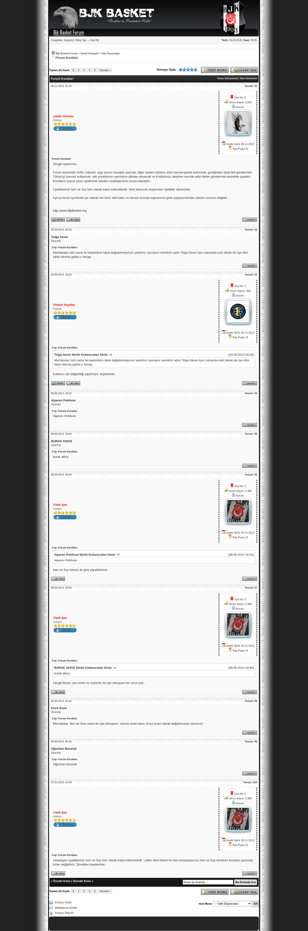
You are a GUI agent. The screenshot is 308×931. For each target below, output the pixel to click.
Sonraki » (105, 70)
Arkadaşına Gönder (66, 907)
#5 (255, 433)
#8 (255, 701)
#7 (255, 587)
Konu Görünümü (227, 78)
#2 (255, 229)
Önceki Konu (61, 881)
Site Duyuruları (111, 53)
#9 (255, 741)
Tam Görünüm (248, 78)
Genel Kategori (89, 53)
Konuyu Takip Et (64, 912)
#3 (255, 274)
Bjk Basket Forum (67, 53)
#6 (255, 474)
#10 (255, 782)
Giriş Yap (81, 40)
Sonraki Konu (82, 881)
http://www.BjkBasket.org (70, 210)
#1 (255, 86)
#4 (255, 393)
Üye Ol (94, 40)
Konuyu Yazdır (63, 902)
